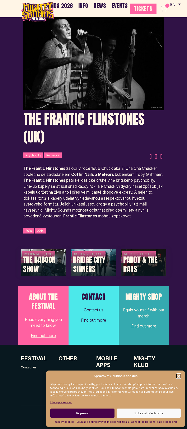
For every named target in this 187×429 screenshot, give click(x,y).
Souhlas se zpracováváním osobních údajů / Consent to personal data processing (126, 421)
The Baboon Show (39, 264)
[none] (175, 4)
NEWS (100, 5)
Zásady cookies (64, 421)
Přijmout (82, 413)
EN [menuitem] (172, 4)
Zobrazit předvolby (148, 413)
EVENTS (120, 5)
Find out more (43, 336)
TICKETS (143, 8)
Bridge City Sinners (89, 264)
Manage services (61, 402)
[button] (179, 376)
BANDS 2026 (59, 5)
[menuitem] (175, 4)
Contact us (29, 367)
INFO (83, 5)
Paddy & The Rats (140, 264)
